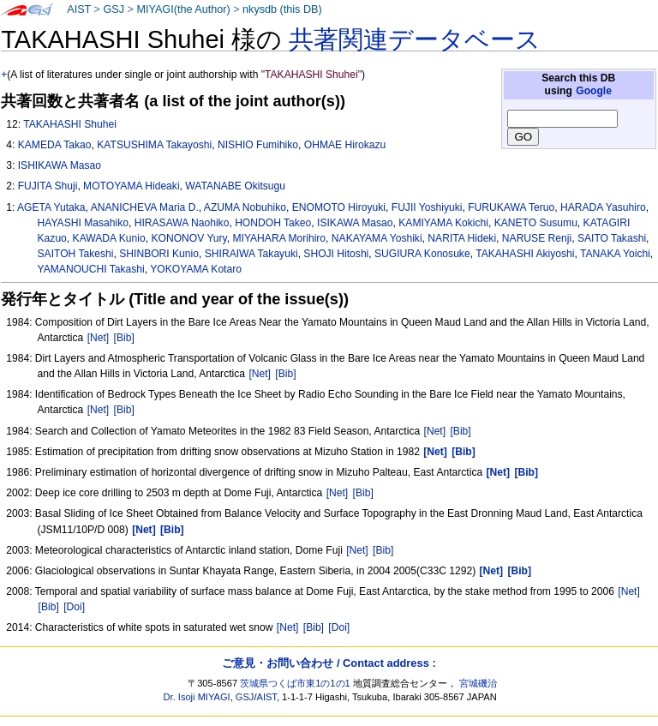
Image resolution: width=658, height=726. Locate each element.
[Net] (98, 338)
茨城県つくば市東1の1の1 (295, 683)
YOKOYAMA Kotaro (196, 269)
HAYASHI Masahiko (83, 223)
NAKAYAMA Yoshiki (377, 238)
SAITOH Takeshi (76, 254)
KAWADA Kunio (109, 238)
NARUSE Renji (536, 238)
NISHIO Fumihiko (258, 145)
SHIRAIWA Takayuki (251, 254)
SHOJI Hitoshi (335, 254)
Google (594, 91)
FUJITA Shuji (48, 186)
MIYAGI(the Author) (183, 9)
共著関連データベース (415, 39)
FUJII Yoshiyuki (427, 207)
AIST (79, 9)
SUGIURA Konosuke (422, 254)
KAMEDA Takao (55, 145)
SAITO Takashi (611, 238)
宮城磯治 (478, 683)
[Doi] (74, 607)
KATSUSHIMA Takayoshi (154, 145)
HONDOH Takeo (273, 223)
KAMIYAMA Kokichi (443, 223)
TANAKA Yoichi (615, 254)
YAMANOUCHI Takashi (91, 269)
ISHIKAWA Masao (59, 165)
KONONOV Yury (188, 238)
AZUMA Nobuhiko (245, 207)
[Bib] (124, 338)
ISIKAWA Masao (355, 223)
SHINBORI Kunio (159, 254)
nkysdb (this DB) (282, 9)
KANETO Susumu (535, 223)
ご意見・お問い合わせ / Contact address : (328, 663)
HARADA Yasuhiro (603, 207)
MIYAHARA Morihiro (279, 238)
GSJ (113, 9)
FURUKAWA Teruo (511, 207)
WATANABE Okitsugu (235, 186)
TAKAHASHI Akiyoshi (525, 254)
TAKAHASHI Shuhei (70, 124)
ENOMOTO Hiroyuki (339, 207)
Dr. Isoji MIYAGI (197, 697)
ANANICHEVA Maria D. (145, 207)
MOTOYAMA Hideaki (131, 186)
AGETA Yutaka (51, 207)
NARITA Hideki (462, 238)
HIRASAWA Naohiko (182, 223)
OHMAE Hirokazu (345, 145)
